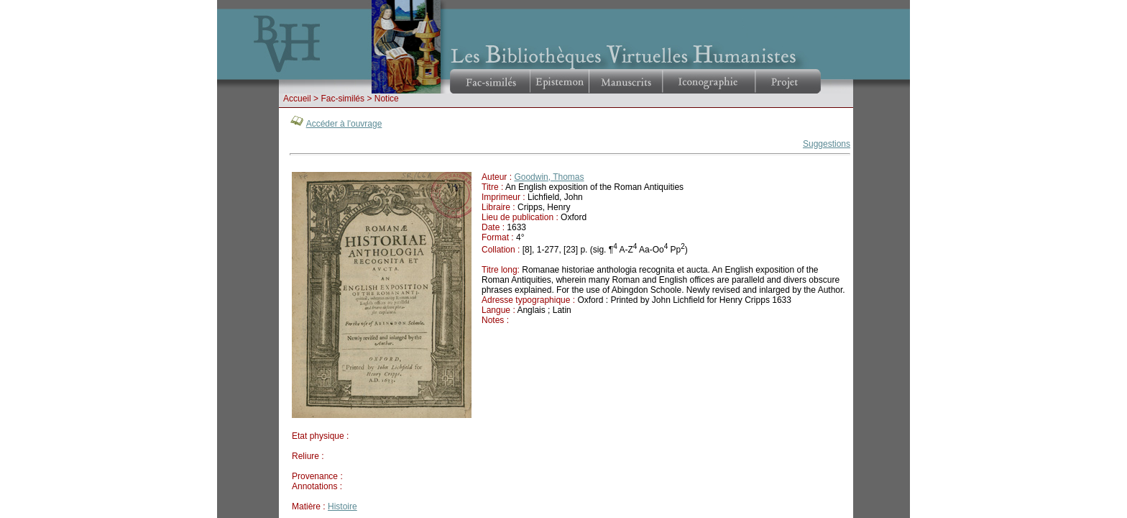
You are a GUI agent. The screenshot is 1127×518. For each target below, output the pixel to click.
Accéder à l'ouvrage (344, 124)
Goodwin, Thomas (549, 177)
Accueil (297, 99)
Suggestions (826, 144)
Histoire (342, 506)
